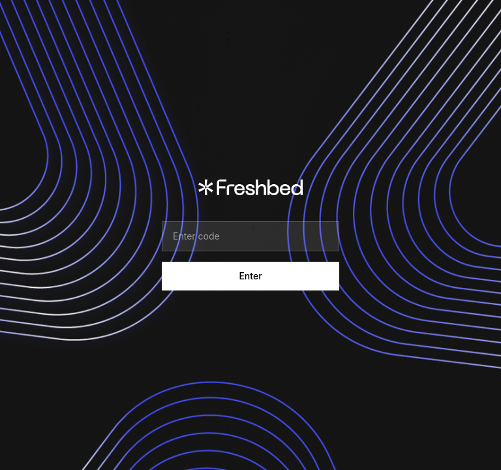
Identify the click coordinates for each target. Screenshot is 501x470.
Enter (250, 275)
